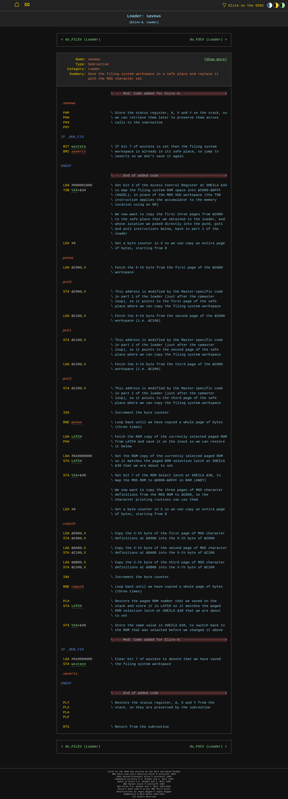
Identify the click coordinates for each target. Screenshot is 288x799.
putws (76, 422)
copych (77, 586)
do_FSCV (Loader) (206, 39)
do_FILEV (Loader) (83, 39)
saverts (78, 151)
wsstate (78, 146)
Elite (242, 5)
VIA (74, 190)
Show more (215, 59)
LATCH (76, 436)
